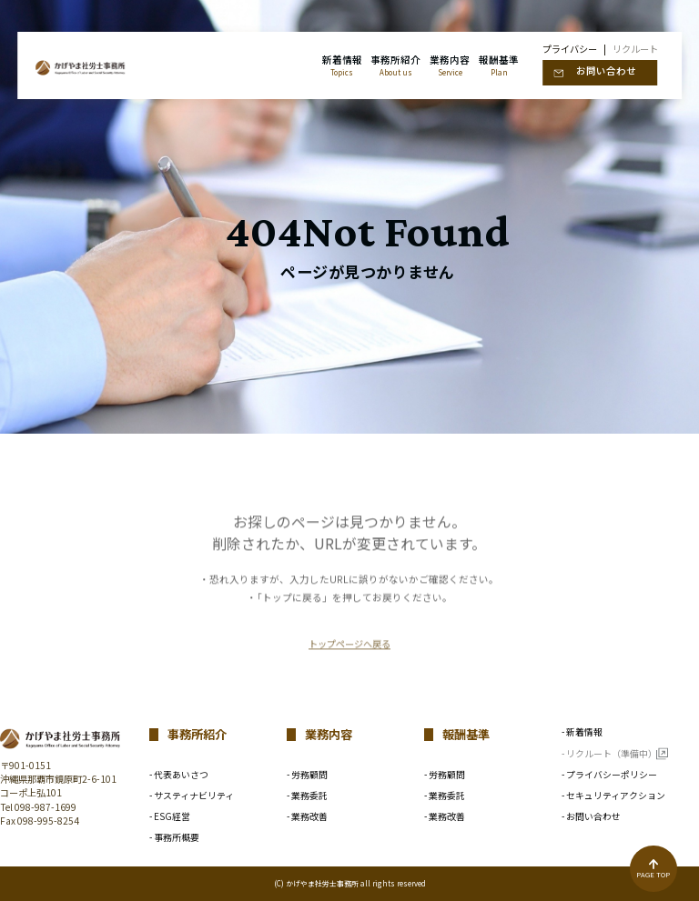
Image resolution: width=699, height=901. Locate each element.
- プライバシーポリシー (609, 775)
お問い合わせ (606, 70)
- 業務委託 (307, 796)
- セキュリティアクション (613, 796)
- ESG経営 (169, 817)
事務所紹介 (395, 65)
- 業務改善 (307, 817)
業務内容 (450, 65)
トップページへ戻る (349, 674)
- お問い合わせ (591, 817)
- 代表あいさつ (178, 775)
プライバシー (569, 49)
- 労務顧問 (307, 775)
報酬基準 (499, 65)
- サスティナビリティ (191, 796)
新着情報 (342, 65)
